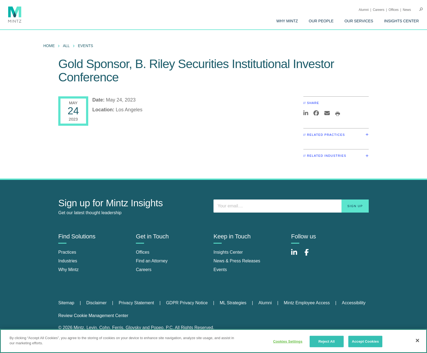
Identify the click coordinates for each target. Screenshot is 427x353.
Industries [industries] (67, 261)
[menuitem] (287, 21)
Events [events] (220, 269)
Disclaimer (96, 302)
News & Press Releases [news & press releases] (236, 261)
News (407, 9)
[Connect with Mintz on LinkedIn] (296, 255)
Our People (321, 21)
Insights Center (401, 21)
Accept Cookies (365, 341)
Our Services (358, 21)
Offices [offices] (143, 252)
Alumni (364, 10)
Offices (394, 10)
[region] (213, 341)
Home (49, 46)
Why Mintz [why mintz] (68, 269)
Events (85, 46)
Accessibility (353, 302)
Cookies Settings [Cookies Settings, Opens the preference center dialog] (288, 341)
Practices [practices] (67, 252)
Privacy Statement (136, 302)
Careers (379, 10)
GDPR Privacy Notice (187, 302)
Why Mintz (287, 21)
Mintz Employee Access (307, 302)
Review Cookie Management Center (93, 315)
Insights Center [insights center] (228, 252)
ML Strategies (233, 302)
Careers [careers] (143, 269)
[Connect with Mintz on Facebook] (309, 255)
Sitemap (66, 302)
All (66, 46)
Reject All (326, 341)
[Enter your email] (291, 206)
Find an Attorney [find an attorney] (152, 261)
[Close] (417, 340)
